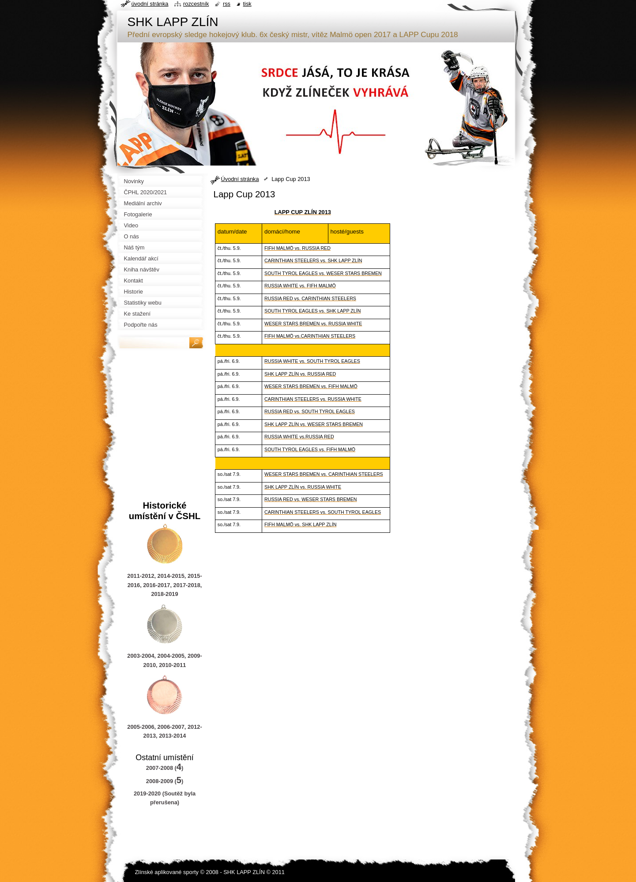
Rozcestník (196, 3)
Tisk (247, 3)
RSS (226, 3)
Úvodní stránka (240, 179)
